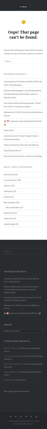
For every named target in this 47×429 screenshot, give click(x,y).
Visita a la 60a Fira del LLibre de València (21, 145)
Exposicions (9, 213)
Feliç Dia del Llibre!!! (12, 150)
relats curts (8, 218)
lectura (7, 197)
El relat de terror (19, 380)
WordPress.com (26, 424)
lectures (7, 185)
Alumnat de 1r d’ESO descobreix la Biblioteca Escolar (23, 114)
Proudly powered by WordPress (19, 421)
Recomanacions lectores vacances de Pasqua (23, 156)
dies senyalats (10, 202)
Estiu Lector (9, 130)
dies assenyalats (12, 207)
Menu (24, 7)
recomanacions (10, 180)
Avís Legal (8, 391)
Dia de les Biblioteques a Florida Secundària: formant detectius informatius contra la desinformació (23, 94)
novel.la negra (10, 224)
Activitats (8, 174)
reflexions (8, 191)
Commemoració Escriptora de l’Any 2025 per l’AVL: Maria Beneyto (23, 83)
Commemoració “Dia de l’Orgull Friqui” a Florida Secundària (21, 137)
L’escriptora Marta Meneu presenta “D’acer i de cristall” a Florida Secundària (22, 105)
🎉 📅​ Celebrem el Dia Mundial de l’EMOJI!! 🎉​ (23, 123)
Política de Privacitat (21, 391)
